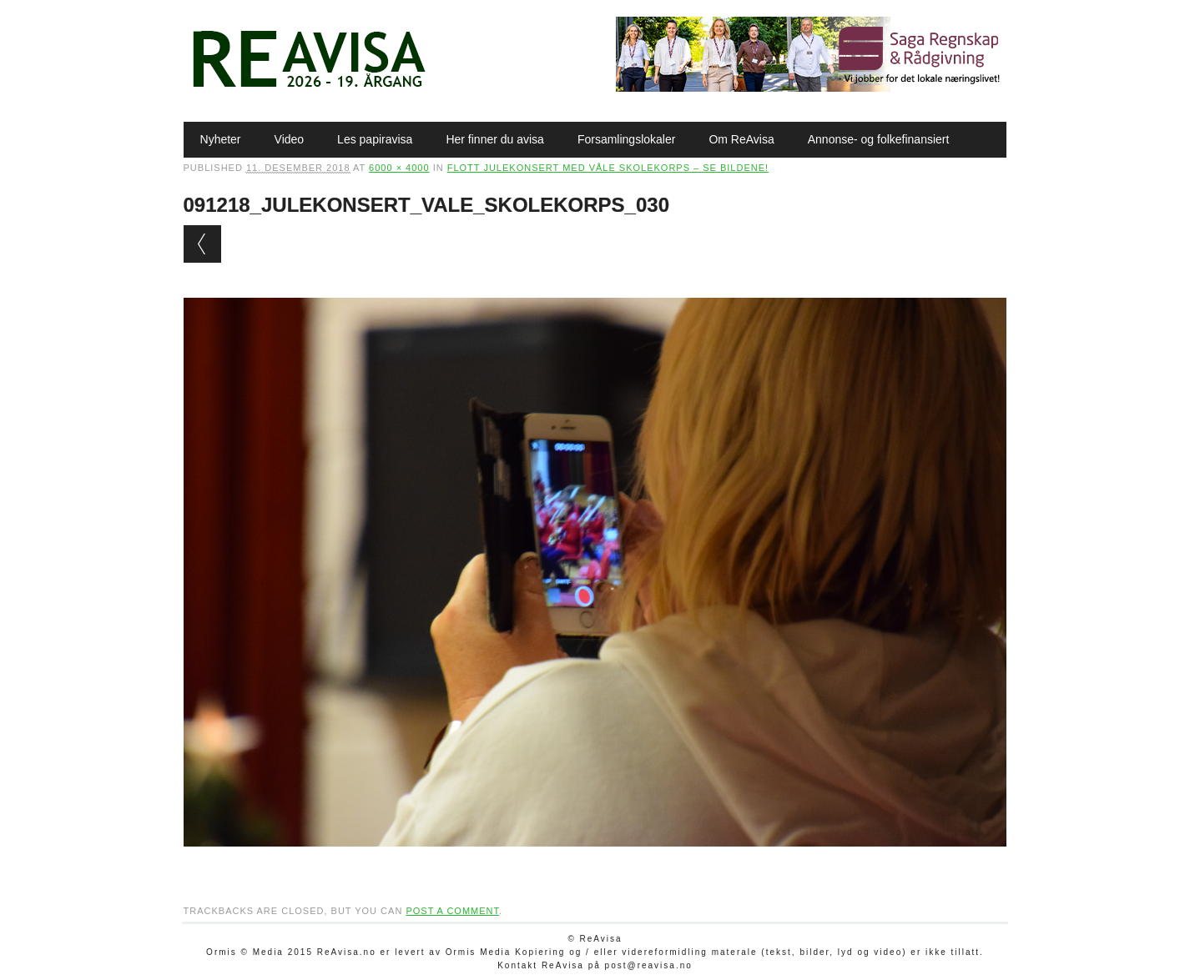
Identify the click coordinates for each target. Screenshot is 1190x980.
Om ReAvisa (741, 139)
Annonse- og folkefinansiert (879, 139)
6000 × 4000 (399, 168)
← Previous (202, 244)
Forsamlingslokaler (626, 139)
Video (290, 139)
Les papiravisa (374, 139)
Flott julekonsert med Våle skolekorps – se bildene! (608, 168)
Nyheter (220, 139)
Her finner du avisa (495, 139)
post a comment (452, 911)
